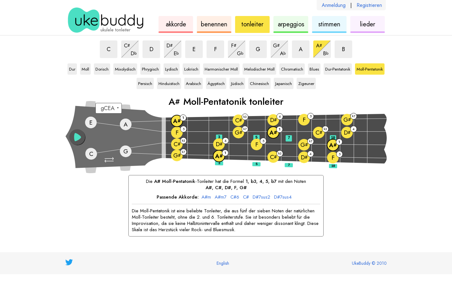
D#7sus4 (283, 197)
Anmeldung (334, 5)
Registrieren (369, 5)
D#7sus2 (261, 197)
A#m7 (221, 197)
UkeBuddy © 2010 (369, 263)
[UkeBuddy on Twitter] (69, 262)
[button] (110, 159)
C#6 (234, 197)
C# (246, 197)
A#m (206, 197)
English (223, 263)
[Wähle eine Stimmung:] (108, 108)
